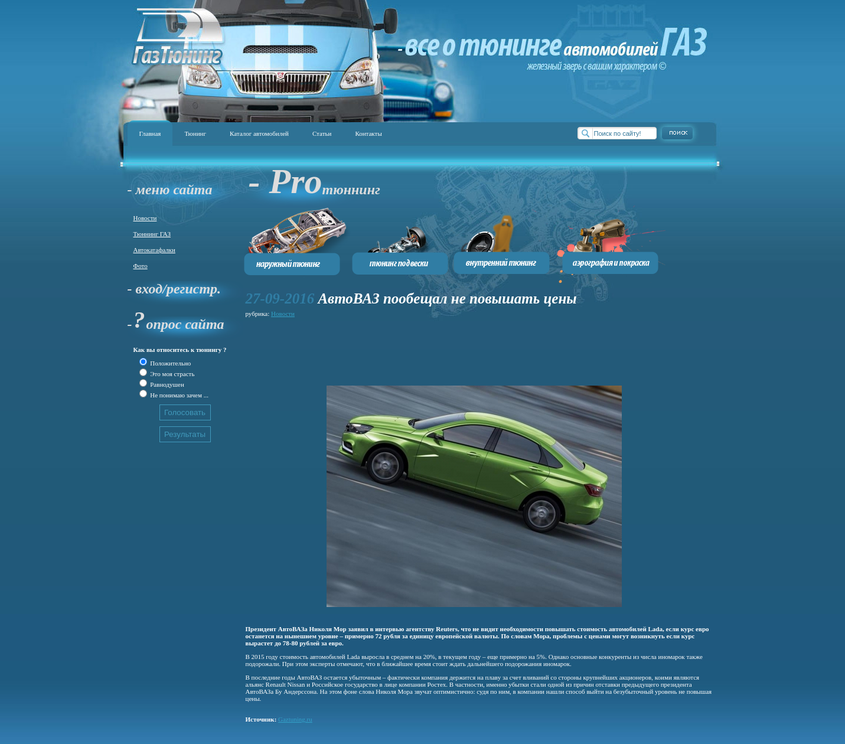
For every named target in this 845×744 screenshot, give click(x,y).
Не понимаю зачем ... (178, 395)
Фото (140, 265)
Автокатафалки (154, 249)
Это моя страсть (172, 373)
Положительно (170, 363)
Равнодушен (166, 384)
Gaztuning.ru (295, 719)
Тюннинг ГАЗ (152, 233)
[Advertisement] (461, 346)
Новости (145, 217)
